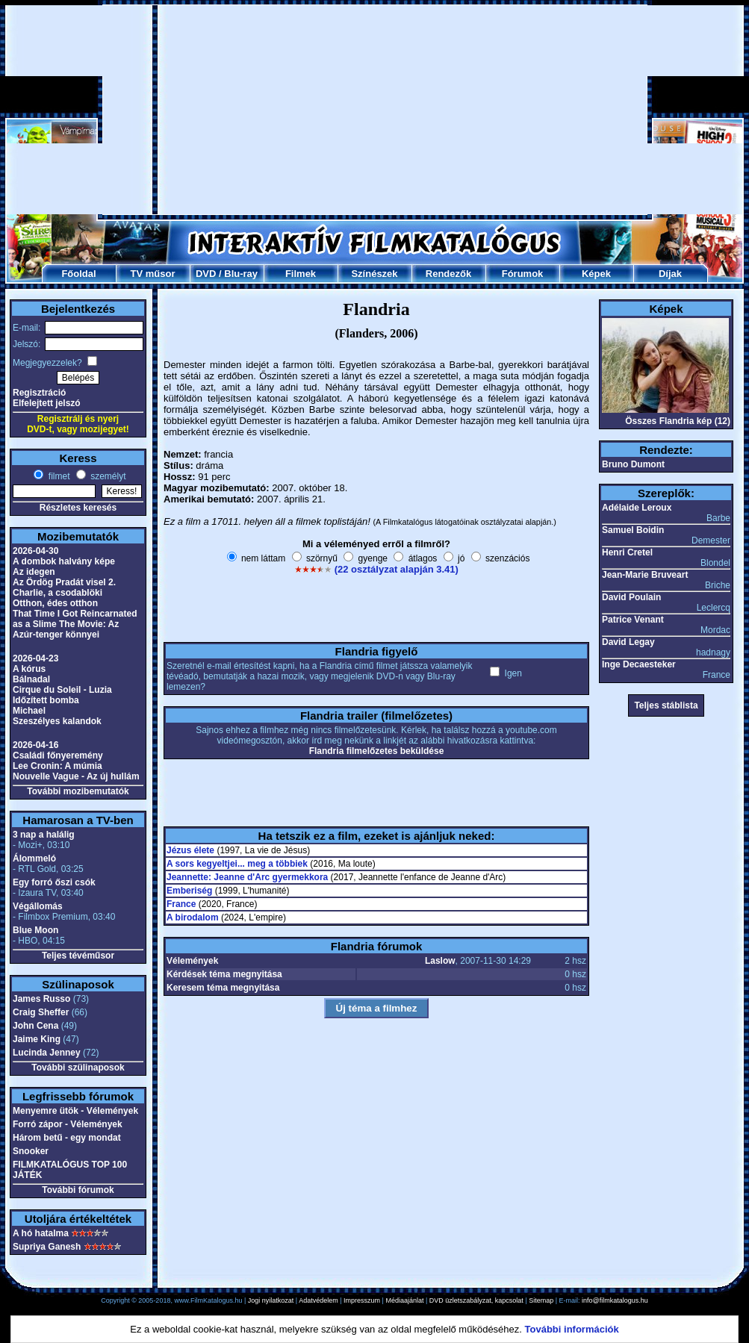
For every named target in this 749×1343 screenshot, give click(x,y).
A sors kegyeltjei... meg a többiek (237, 864)
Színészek (374, 273)
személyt (107, 476)
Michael (29, 710)
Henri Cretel (627, 552)
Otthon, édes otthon (55, 603)
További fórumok (78, 1190)
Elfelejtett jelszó (47, 403)
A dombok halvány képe (64, 561)
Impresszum (362, 1300)
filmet (57, 476)
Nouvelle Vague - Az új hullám (76, 776)
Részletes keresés (78, 507)
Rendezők (448, 273)
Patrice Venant (633, 619)
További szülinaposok (77, 1067)
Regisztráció (39, 392)
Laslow (440, 961)
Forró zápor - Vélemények (67, 1124)
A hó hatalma (41, 1233)
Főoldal (78, 273)
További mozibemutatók (77, 791)
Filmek (300, 273)
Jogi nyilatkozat (271, 1300)
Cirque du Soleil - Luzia (62, 690)
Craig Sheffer (41, 1012)
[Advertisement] (375, 109)
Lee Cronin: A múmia (57, 766)
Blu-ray (241, 273)
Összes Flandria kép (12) (677, 421)
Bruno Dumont (633, 464)
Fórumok (523, 273)
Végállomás (38, 906)
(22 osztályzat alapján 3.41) (397, 569)
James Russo (41, 999)
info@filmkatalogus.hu (615, 1300)
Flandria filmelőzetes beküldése (376, 751)
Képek (596, 273)
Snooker (31, 1151)
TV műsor (153, 273)
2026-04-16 (35, 745)
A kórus (29, 669)
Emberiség (189, 890)
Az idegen (34, 572)
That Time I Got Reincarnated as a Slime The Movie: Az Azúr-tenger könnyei (75, 624)
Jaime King (36, 1039)
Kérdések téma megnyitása (224, 974)
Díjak (670, 273)
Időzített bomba (46, 700)
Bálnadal (31, 679)
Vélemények (192, 961)
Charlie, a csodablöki (57, 593)
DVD (206, 273)
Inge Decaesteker (639, 664)
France (181, 904)
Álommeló (34, 858)
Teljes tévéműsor (78, 955)
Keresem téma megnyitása (223, 987)
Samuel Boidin (633, 530)
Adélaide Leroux (636, 507)
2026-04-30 (35, 551)
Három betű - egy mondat (67, 1137)
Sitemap (541, 1300)
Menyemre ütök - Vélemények (75, 1111)
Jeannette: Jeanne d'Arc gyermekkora (247, 877)
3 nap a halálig (44, 834)
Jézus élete (190, 850)
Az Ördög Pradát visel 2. (64, 582)
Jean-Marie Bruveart (645, 575)
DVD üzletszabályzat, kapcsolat (476, 1300)
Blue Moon (35, 930)
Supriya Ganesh (47, 1246)
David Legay (628, 642)
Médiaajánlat (404, 1300)
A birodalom (193, 917)
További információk (572, 1329)
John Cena (35, 1026)
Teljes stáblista (665, 705)
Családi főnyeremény (58, 755)
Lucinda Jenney (47, 1052)
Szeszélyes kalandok (57, 721)
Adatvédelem (318, 1300)
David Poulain (631, 597)
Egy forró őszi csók (54, 882)
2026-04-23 (35, 658)
